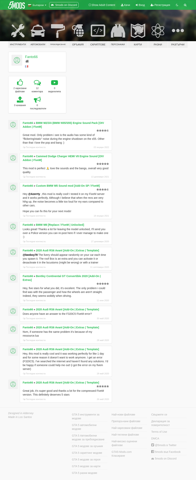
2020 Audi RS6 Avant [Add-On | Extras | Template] (67, 250)
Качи (125, 5)
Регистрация (160, 5)
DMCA (155, 438)
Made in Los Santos (20, 417)
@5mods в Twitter (163, 445)
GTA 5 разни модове (84, 472)
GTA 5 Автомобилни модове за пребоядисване (88, 437)
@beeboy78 (30, 254)
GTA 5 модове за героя (86, 459)
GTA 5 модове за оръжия (87, 446)
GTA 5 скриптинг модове (87, 452)
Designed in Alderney (21, 413)
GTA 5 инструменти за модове (85, 416)
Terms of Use (159, 431)
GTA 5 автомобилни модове (84, 427)
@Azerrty (34, 193)
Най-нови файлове (123, 414)
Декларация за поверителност (160, 423)
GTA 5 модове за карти (86, 466)
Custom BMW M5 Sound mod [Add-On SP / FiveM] (68, 185)
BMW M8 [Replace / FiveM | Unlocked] (60, 224)
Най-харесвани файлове (127, 427)
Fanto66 (31, 57)
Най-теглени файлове (125, 434)
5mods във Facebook (165, 452)
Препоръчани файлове (126, 421)
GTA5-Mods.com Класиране (122, 453)
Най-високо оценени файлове (124, 443)
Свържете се (159, 414)
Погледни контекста (34, 147)
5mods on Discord (163, 458)
